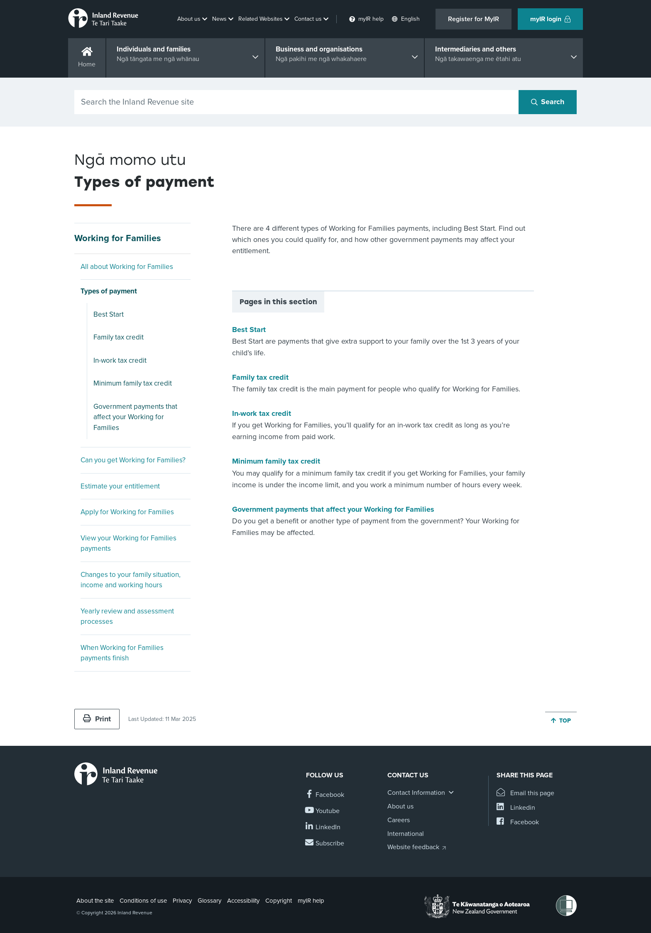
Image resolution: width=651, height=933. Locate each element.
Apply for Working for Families (127, 512)
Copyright (278, 900)
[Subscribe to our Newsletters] (325, 843)
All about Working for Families (127, 266)
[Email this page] (525, 793)
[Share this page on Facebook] (518, 822)
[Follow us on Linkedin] (323, 827)
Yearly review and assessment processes (127, 616)
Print (97, 718)
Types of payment (109, 291)
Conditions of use (143, 900)
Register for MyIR (473, 19)
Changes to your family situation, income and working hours (131, 580)
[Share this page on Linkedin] (516, 808)
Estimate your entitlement (120, 486)
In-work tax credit (120, 360)
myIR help (311, 900)
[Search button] (548, 102)
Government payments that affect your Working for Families (135, 417)
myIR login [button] (550, 19)
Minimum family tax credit (132, 383)
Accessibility (243, 900)
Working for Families (117, 238)
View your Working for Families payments (128, 543)
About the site (95, 900)
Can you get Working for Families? (133, 460)
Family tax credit (118, 337)
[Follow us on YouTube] (323, 811)
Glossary (209, 900)
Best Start (108, 314)
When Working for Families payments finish (122, 653)
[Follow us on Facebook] (325, 795)
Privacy (182, 900)
